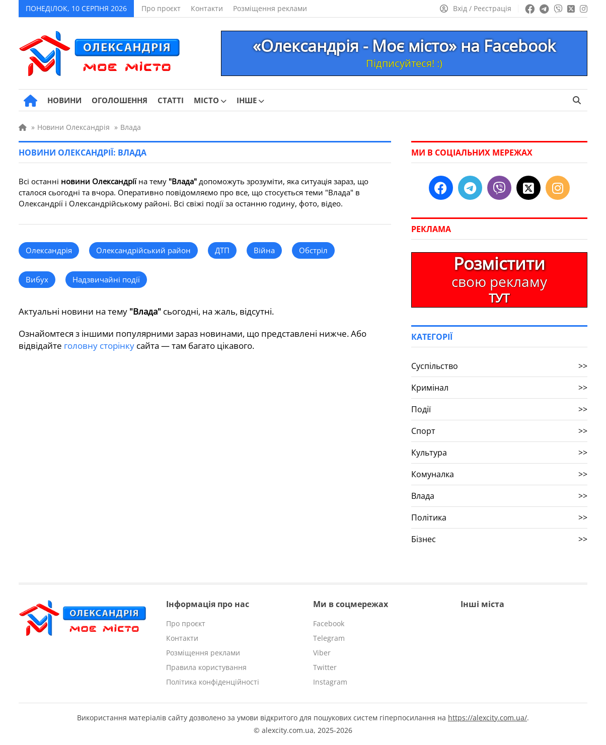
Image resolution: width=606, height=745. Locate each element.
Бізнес (499, 539)
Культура (499, 452)
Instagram (330, 682)
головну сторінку (99, 345)
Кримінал (499, 388)
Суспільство (499, 366)
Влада (499, 496)
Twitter (325, 667)
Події (499, 409)
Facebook (328, 623)
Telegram (329, 638)
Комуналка (499, 474)
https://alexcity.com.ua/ (487, 717)
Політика (499, 517)
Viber (322, 652)
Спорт (499, 431)
